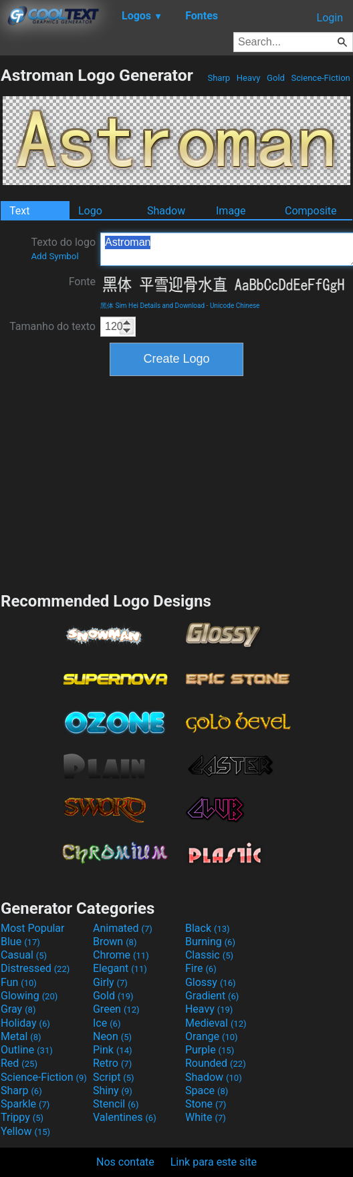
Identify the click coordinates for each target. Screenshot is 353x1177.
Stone (205, 1104)
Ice (106, 1023)
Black (207, 928)
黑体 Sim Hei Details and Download (152, 305)
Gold (276, 78)
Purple (209, 1049)
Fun (19, 982)
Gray (18, 1009)
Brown (114, 941)
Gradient (212, 995)
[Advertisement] (176, 482)
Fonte (82, 281)
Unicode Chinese (235, 305)
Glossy (210, 982)
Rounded (215, 1063)
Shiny (112, 1090)
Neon (112, 1036)
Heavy (249, 78)
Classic (209, 955)
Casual (24, 955)
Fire (201, 968)
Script (113, 1077)
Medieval (216, 1023)
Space (206, 1090)
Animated (122, 928)
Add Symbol (54, 256)
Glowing (29, 995)
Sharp (218, 78)
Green (116, 1009)
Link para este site (213, 1162)
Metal (21, 1036)
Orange (211, 1036)
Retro (112, 1063)
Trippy (22, 1117)
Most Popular (33, 928)
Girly (110, 982)
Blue (20, 941)
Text (19, 210)
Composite (311, 210)
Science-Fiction (320, 78)
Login (330, 17)
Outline (27, 1049)
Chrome (121, 955)
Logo (90, 210)
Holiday (25, 1023)
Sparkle (25, 1104)
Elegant (120, 968)
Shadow (166, 210)
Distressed (35, 968)
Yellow (25, 1131)
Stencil (115, 1104)
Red (19, 1063)
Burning (210, 941)
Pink (112, 1049)
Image (231, 210)
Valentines (124, 1117)
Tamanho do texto (52, 326)
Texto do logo (63, 248)
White (205, 1117)
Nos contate (125, 1162)
